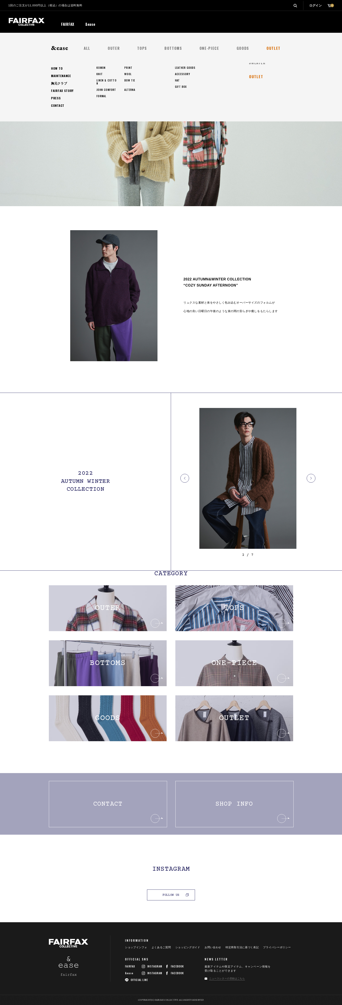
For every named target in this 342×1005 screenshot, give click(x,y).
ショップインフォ (136, 947)
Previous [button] (184, 478)
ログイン (315, 5)
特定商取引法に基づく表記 (242, 947)
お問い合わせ (213, 947)
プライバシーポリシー (277, 947)
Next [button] (311, 478)
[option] (248, 478)
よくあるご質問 (161, 947)
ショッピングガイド (187, 947)
